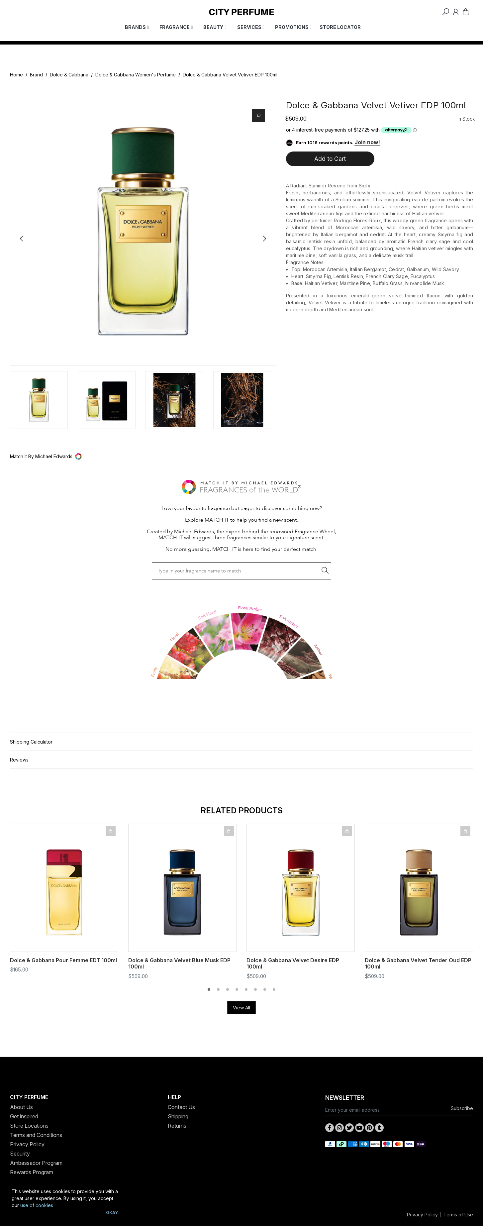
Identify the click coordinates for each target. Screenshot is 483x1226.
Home (16, 74)
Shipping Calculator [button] (31, 742)
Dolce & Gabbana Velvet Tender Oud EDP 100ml (418, 963)
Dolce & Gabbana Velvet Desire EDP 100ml (292, 963)
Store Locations (29, 1125)
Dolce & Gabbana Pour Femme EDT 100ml (63, 960)
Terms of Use (458, 1214)
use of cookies (36, 1205)
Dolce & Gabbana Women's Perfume (135, 74)
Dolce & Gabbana (69, 74)
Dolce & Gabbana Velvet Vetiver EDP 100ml (230, 74)
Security (20, 1153)
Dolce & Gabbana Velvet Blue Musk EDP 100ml (179, 963)
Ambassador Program (36, 1163)
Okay (112, 1212)
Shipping (178, 1116)
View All (241, 1007)
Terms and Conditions (36, 1135)
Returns (177, 1125)
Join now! (367, 142)
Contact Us (181, 1107)
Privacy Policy (27, 1144)
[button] (241, 456)
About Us (21, 1107)
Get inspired (24, 1116)
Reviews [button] (19, 760)
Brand (36, 74)
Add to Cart (330, 158)
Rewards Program (31, 1172)
